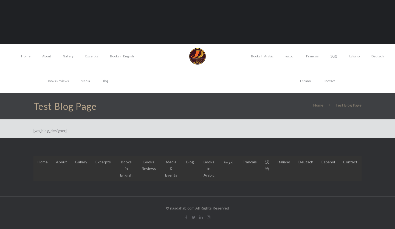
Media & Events (171, 168)
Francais (250, 162)
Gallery (81, 162)
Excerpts (103, 162)
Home (318, 105)
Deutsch (305, 162)
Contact (350, 162)
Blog (190, 162)
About (61, 162)
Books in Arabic (209, 168)
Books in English (126, 168)
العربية (229, 162)
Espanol (328, 162)
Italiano (283, 162)
